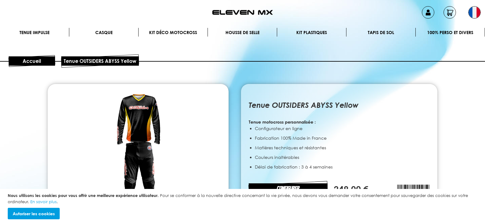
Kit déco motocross (173, 32)
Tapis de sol (381, 32)
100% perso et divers (450, 32)
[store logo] (242, 12)
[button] (474, 12)
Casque (104, 32)
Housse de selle (242, 32)
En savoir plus (43, 201)
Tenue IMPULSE (34, 32)
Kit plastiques (311, 32)
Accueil (32, 61)
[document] (243, 206)
